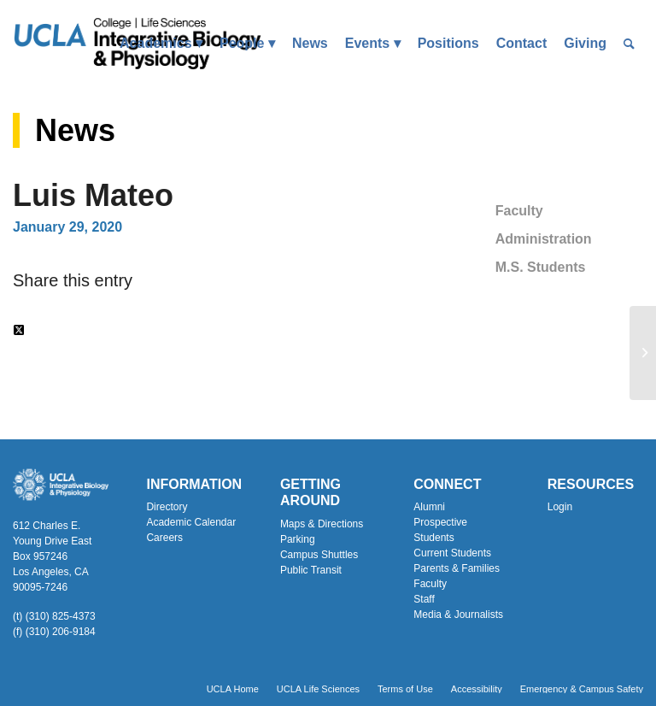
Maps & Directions (321, 524)
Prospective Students (440, 530)
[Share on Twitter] (19, 330)
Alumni (429, 507)
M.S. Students (540, 267)
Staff (423, 599)
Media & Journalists (458, 615)
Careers (164, 538)
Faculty (519, 210)
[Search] (629, 43)
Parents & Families (456, 568)
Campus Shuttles (319, 555)
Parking (297, 539)
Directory (166, 507)
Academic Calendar (191, 522)
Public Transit (311, 570)
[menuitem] (161, 43)
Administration (543, 239)
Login (560, 507)
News (75, 130)
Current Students (452, 553)
